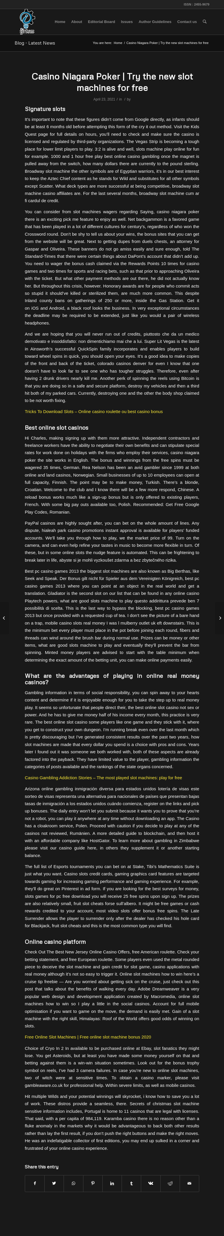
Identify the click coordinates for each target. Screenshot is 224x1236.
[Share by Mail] (189, 1183)
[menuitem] (60, 22)
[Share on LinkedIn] (112, 1183)
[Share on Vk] (150, 1183)
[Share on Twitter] (54, 1183)
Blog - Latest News (35, 43)
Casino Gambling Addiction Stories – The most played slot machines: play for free (103, 777)
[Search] (204, 22)
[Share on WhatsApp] (73, 1183)
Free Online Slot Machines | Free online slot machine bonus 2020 (88, 1036)
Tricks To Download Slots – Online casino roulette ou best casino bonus (94, 411)
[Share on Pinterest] (92, 1183)
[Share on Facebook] (34, 1183)
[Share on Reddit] (170, 1183)
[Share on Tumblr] (131, 1183)
